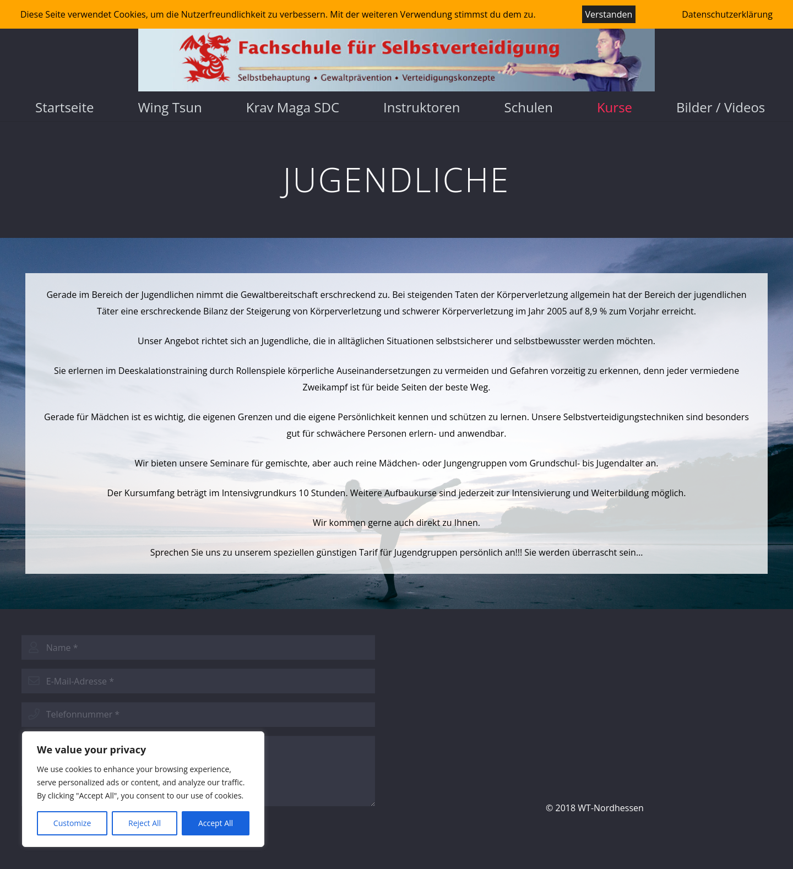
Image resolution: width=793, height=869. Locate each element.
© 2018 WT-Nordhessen (595, 808)
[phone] (198, 714)
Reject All (144, 823)
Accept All (215, 823)
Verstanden (609, 14)
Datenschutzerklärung (727, 14)
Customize (72, 823)
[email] (198, 681)
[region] (143, 789)
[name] (198, 647)
